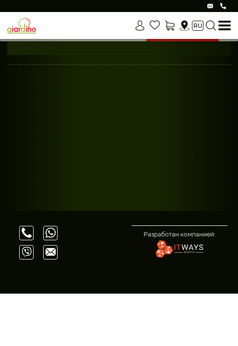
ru (197, 25)
